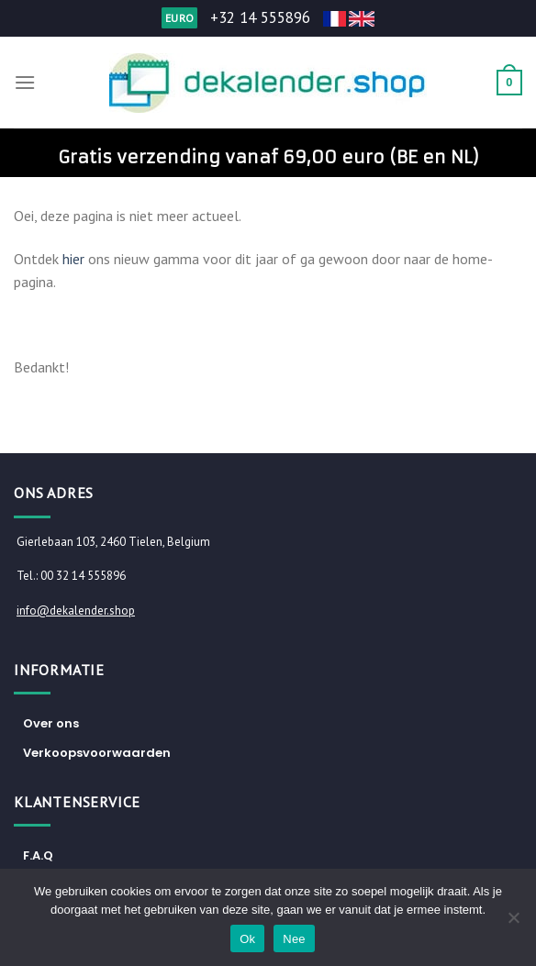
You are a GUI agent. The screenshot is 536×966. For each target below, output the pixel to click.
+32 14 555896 (260, 17)
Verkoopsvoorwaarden (97, 752)
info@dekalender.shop (76, 610)
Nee (294, 939)
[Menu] (25, 82)
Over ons (51, 723)
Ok (247, 939)
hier (73, 259)
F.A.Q (38, 855)
